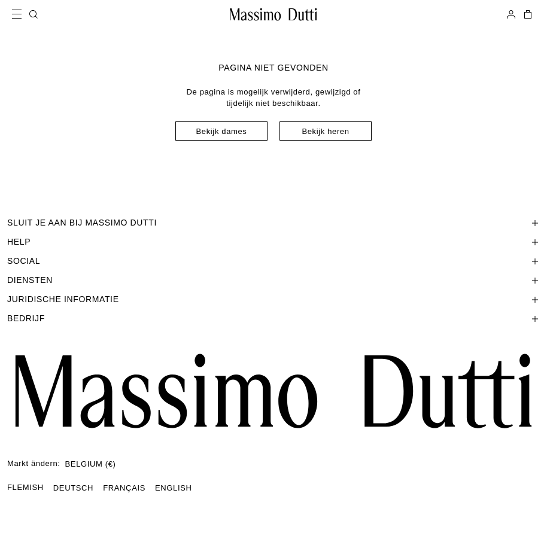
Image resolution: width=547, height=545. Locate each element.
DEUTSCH (73, 487)
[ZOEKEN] (33, 14)
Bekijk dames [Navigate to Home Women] (221, 131)
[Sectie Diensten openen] (273, 280)
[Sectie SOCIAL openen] (273, 260)
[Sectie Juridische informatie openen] (273, 299)
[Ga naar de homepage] (273, 14)
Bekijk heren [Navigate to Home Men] (325, 131)
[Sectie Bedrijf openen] (273, 318)
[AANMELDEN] (511, 14)
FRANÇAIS (124, 487)
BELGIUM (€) (90, 463)
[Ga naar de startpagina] (273, 391)
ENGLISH (173, 487)
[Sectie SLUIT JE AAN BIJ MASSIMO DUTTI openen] (273, 222)
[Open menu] (20, 14)
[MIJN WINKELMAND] (526, 14)
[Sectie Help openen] (273, 241)
